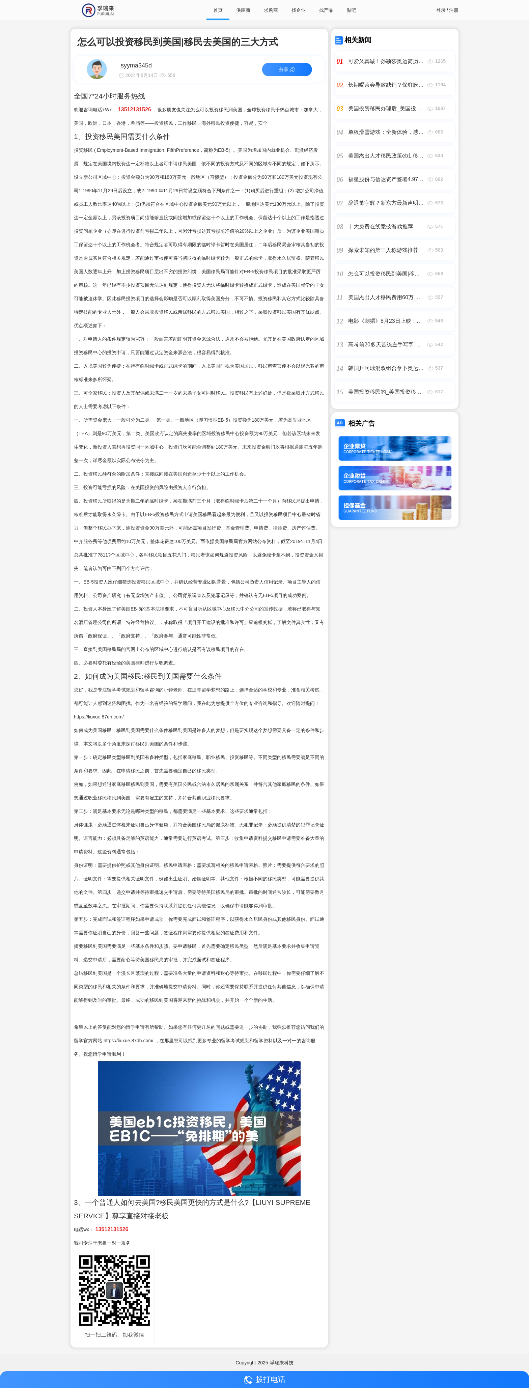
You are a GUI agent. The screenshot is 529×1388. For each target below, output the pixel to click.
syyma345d (136, 65)
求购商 (271, 10)
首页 (218, 10)
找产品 (326, 10)
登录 (441, 10)
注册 (453, 10)
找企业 (298, 10)
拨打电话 (264, 1379)
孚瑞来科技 (282, 1362)
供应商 (243, 10)
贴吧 (351, 10)
